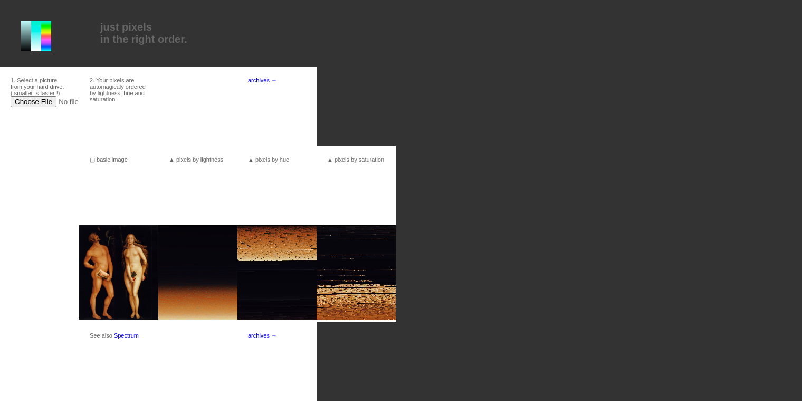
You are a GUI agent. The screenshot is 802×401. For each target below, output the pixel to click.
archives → (262, 80)
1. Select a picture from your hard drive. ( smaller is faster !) (37, 86)
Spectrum (126, 335)
